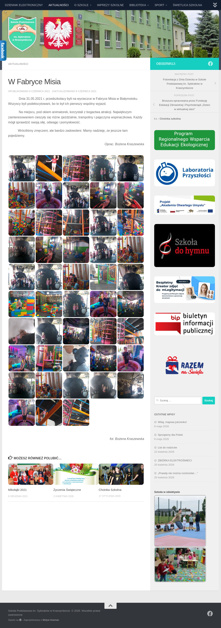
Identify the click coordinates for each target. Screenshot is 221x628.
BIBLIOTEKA (137, 5)
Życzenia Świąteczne (67, 489)
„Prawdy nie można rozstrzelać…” (178, 473)
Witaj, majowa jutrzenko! (172, 422)
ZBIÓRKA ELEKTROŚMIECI (175, 460)
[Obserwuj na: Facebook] (210, 63)
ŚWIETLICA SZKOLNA (187, 5)
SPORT (159, 5)
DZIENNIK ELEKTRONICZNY (24, 5)
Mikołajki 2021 (17, 489)
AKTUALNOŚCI (59, 5)
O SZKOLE (81, 5)
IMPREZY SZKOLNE (110, 5)
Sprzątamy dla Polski (170, 434)
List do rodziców (167, 447)
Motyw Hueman (51, 620)
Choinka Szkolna (110, 489)
